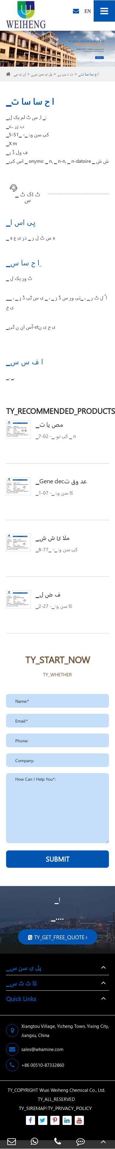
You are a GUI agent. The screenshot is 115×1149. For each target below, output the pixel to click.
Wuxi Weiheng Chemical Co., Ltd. (72, 1090)
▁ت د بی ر (65, 74)
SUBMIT (58, 859)
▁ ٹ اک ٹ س (27, 194)
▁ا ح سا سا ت (88, 74)
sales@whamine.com (34, 1049)
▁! (57, 899)
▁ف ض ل (48, 593)
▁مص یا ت (49, 424)
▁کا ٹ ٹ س (21, 983)
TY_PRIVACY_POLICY (70, 1108)
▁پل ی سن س (41, 74)
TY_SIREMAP (32, 1108)
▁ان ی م (20, 74)
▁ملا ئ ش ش (53, 537)
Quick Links (21, 998)
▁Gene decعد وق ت (61, 480)
